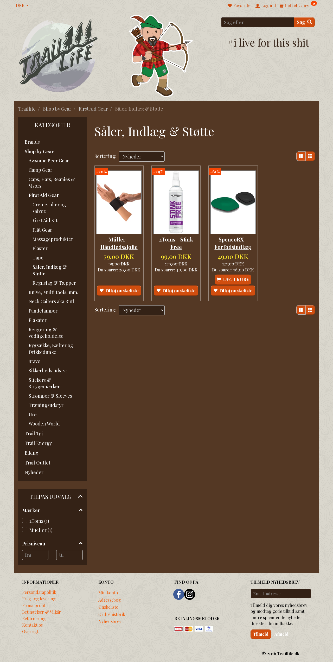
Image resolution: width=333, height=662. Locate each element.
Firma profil (33, 605)
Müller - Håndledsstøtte (119, 239)
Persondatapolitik (39, 592)
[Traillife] (58, 55)
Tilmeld (260, 634)
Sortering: (105, 156)
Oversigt (30, 631)
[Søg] (304, 22)
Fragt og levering (39, 598)
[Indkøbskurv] (298, 5)
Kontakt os (32, 625)
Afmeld (281, 634)
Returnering (34, 618)
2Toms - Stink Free (176, 239)
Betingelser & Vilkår (41, 612)
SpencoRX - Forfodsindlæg (233, 239)
